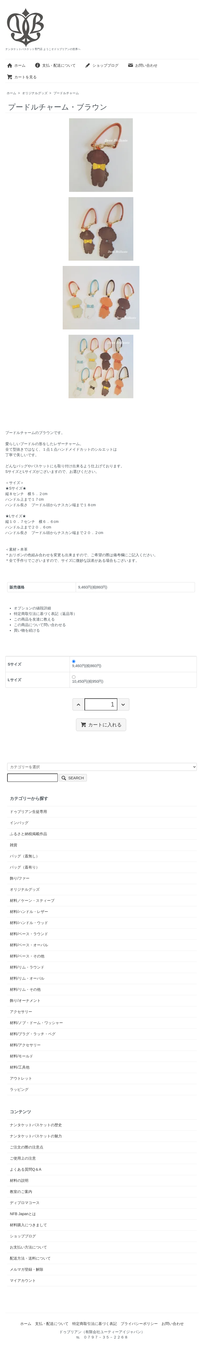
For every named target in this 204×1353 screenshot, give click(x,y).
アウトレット (21, 1078)
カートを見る (22, 77)
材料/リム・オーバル (27, 978)
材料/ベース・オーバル (29, 945)
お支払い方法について (28, 1247)
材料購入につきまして (28, 1225)
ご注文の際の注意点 (26, 1147)
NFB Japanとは (23, 1214)
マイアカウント (23, 1280)
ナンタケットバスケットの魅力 (36, 1136)
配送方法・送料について (30, 1258)
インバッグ (19, 823)
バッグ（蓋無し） (25, 856)
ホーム (16, 65)
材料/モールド (21, 1056)
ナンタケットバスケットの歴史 (36, 1125)
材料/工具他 (19, 1067)
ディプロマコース (25, 1203)
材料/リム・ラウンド (27, 967)
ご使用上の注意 (23, 1158)
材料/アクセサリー (25, 1045)
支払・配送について (55, 65)
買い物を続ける (27, 630)
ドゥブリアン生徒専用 (28, 811)
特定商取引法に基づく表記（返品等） (45, 614)
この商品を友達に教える (34, 619)
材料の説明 (19, 1180)
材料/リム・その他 (25, 989)
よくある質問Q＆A (25, 1169)
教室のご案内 (21, 1191)
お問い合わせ (143, 65)
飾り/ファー (19, 878)
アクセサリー (21, 1012)
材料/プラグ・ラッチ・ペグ (33, 1034)
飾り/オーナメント (25, 1000)
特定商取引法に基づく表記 (94, 1324)
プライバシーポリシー (139, 1324)
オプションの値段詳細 (32, 608)
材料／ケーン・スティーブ (32, 900)
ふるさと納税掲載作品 (28, 834)
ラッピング (19, 1089)
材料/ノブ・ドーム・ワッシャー (36, 1023)
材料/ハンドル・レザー (29, 911)
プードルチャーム (66, 93)
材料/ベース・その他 (27, 956)
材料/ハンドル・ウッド (29, 923)
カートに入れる (101, 724)
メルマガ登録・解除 (26, 1269)
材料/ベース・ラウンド (29, 934)
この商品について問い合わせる (40, 625)
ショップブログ (101, 65)
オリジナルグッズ (35, 93)
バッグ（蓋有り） (25, 867)
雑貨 (13, 845)
